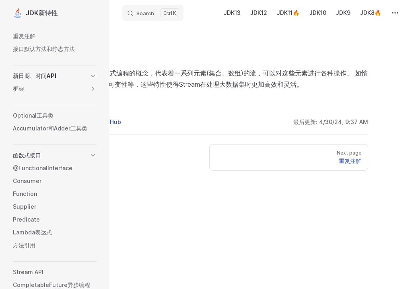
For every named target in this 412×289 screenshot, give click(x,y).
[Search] (152, 13)
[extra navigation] (395, 13)
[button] (93, 75)
